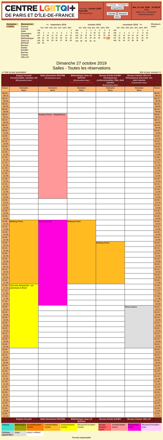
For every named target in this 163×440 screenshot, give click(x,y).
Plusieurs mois (155, 25)
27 (61, 40)
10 (48, 35)
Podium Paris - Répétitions (52, 114)
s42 (76, 35)
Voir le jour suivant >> (150, 72)
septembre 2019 (58, 24)
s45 (114, 33)
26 (56, 40)
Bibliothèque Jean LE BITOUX (27, 40)
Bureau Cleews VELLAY (25, 54)
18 (52, 38)
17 (48, 38)
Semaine (24, 88)
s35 (38, 30)
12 (56, 35)
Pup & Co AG (45, 221)
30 (43, 43)
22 (71, 38)
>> (141, 24)
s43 (76, 38)
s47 (114, 38)
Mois (23, 90)
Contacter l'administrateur (148, 13)
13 (61, 35)
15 (71, 35)
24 (48, 40)
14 (66, 35)
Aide (146, 9)
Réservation (131, 307)
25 (52, 40)
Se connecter (86, 13)
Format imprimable (81, 437)
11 (52, 35)
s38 (38, 38)
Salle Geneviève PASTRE (26, 33)
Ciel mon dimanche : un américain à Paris (21, 286)
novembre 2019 (130, 24)
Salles (11, 26)
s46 (114, 35)
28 (66, 40)
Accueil (83, 8)
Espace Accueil (24, 27)
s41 (76, 33)
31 (95, 41)
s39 (38, 40)
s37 (38, 35)
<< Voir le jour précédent (14, 72)
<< (47, 24)
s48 (114, 40)
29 (71, 40)
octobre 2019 (94, 24)
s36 (38, 33)
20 (61, 38)
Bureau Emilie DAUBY (24, 47)
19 (56, 38)
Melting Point (16, 221)
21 (66, 38)
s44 (76, 41)
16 (43, 38)
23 (43, 40)
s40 (38, 43)
